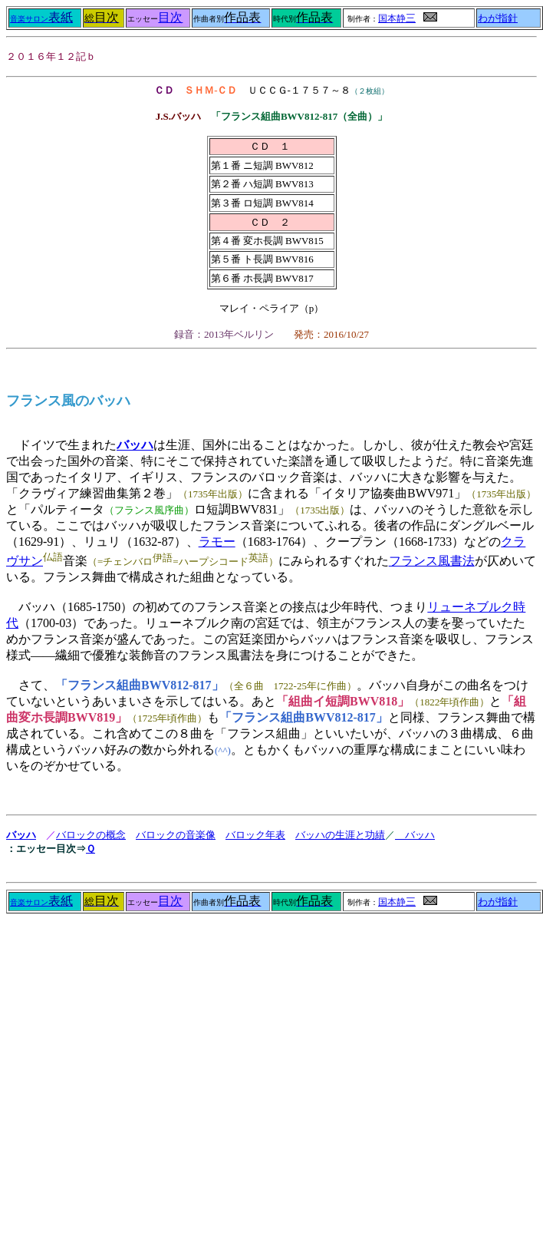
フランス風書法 (432, 560)
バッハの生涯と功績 (340, 835)
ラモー (217, 541)
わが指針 (498, 18)
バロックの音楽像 (176, 835)
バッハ (135, 444)
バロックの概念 (91, 835)
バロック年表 (255, 835)
